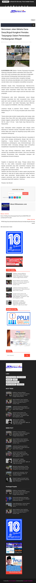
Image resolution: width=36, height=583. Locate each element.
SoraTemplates (12, 580)
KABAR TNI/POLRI (11, 377)
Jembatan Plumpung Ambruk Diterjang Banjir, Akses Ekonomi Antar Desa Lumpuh (21, 289)
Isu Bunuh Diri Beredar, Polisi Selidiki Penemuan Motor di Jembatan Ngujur (20, 474)
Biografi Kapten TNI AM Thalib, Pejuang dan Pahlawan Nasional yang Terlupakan (21, 479)
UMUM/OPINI (20, 384)
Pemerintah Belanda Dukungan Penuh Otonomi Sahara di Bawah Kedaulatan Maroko (21, 499)
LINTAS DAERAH (21, 377)
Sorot (15, 379)
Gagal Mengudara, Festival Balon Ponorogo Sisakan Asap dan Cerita (21, 505)
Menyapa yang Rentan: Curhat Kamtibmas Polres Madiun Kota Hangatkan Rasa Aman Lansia (21, 468)
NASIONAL (9, 379)
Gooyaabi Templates (28, 580)
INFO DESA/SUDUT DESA (26, 42)
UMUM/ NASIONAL (11, 384)
